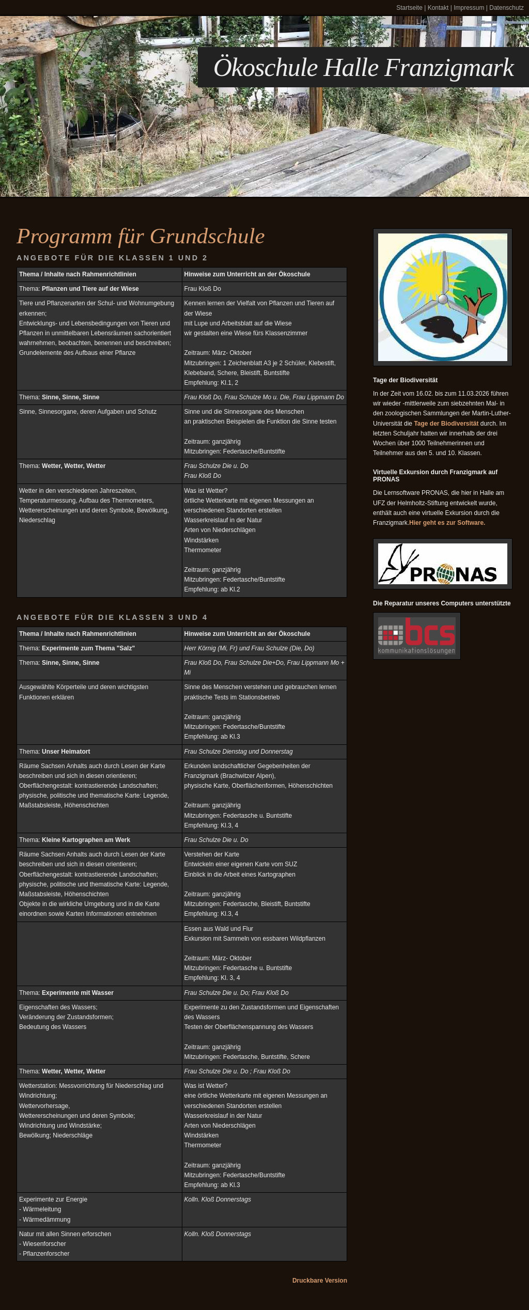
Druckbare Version (319, 1280)
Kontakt (438, 7)
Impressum (469, 7)
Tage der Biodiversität (446, 423)
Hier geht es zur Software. (447, 522)
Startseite (409, 7)
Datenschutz (506, 7)
